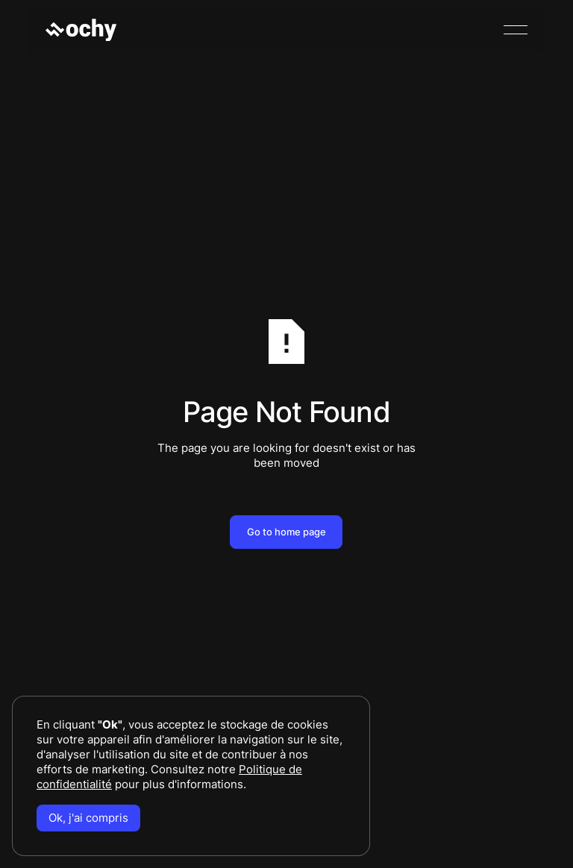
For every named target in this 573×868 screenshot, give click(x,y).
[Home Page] (81, 30)
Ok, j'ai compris (88, 818)
